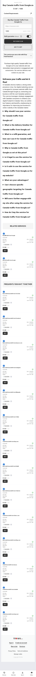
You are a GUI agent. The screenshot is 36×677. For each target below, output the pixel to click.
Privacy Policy (12, 651)
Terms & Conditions (22, 651)
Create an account (21, 643)
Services (22, 646)
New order (14, 646)
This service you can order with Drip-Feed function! (18, 55)
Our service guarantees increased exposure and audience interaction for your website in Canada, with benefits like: (18, 180)
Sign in (11, 643)
